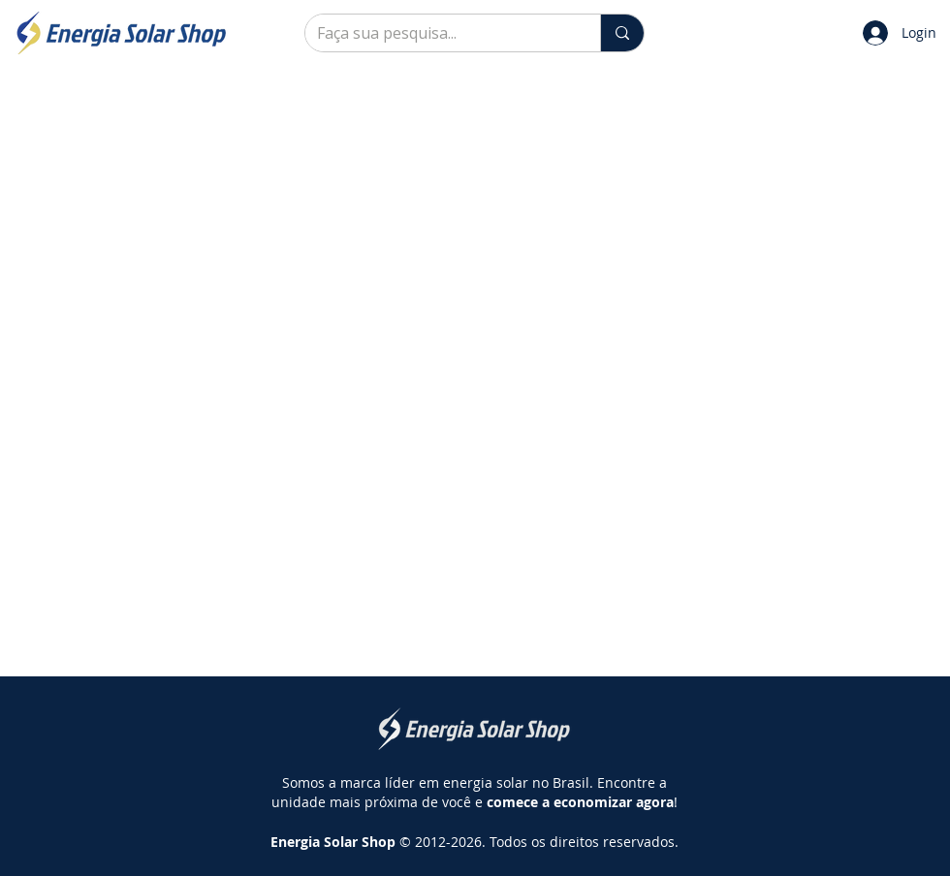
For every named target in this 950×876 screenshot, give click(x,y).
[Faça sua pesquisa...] (438, 33)
